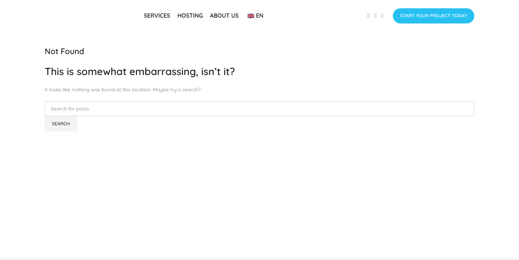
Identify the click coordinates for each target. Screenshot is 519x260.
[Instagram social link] (375, 16)
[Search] (259, 109)
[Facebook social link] (368, 16)
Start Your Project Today (433, 16)
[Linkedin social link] (382, 16)
